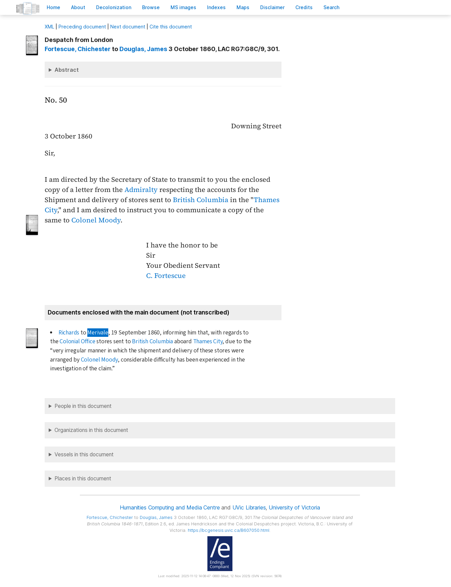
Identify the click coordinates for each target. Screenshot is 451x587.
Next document (127, 26)
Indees (216, 7)
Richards (69, 332)
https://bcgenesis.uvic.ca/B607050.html (228, 530)
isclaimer (272, 7)
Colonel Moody (95, 220)
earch (331, 7)
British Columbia (200, 199)
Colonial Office (77, 341)
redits (304, 7)
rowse (151, 7)
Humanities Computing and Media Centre (170, 507)
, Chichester (78, 48)
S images (183, 7)
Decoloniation (113, 7)
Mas (242, 7)
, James (143, 48)
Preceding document (82, 26)
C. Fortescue (166, 275)
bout (78, 7)
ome (53, 7)
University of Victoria (294, 507)
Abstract (66, 69)
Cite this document (171, 26)
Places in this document (82, 478)
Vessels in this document (84, 454)
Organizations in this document (91, 430)
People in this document (83, 406)
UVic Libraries (249, 507)
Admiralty (141, 189)
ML (49, 26)
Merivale (97, 332)
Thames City (208, 341)
